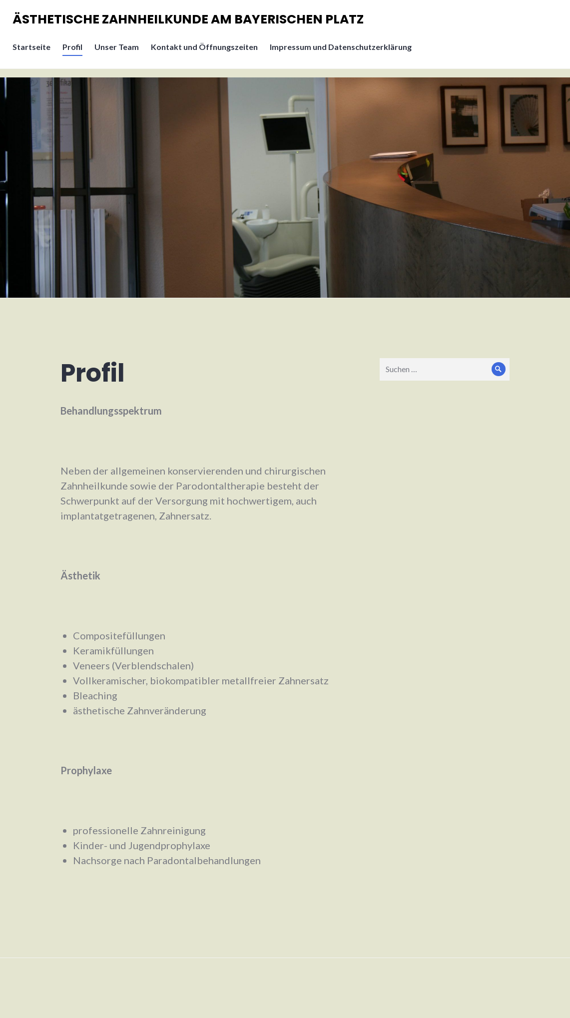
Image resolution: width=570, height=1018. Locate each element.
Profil (75, 52)
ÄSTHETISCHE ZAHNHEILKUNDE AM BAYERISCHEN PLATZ (190, 22)
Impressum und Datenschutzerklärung (343, 52)
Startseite (34, 52)
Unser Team (119, 52)
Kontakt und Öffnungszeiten (206, 52)
